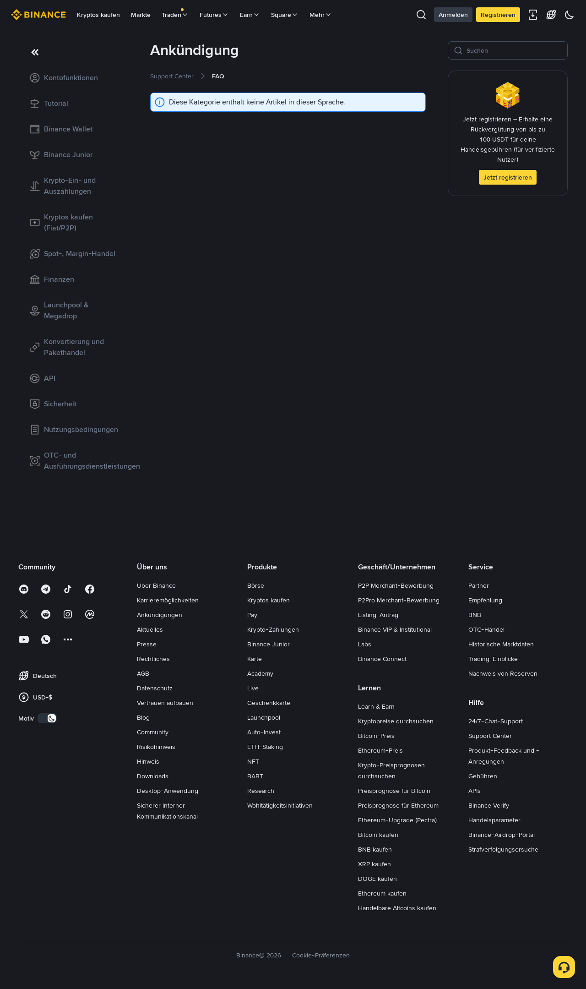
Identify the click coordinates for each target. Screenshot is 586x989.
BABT (255, 776)
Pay (252, 615)
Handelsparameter (494, 820)
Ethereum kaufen (382, 893)
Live (253, 688)
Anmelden (453, 15)
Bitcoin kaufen (378, 835)
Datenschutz (155, 688)
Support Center (490, 736)
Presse (147, 644)
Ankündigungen (159, 615)
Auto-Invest (264, 732)
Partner (478, 585)
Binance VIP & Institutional (395, 629)
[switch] (47, 718)
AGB (143, 673)
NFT (253, 761)
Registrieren (498, 15)
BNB (474, 615)
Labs (364, 644)
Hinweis (148, 761)
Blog (143, 717)
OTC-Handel (486, 629)
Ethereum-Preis (380, 750)
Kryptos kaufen (98, 15)
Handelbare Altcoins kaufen (397, 908)
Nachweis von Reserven (502, 673)
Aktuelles (150, 629)
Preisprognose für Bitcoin (394, 791)
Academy (260, 673)
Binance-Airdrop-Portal (501, 835)
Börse (255, 585)
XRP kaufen (374, 864)
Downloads (152, 776)
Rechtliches (153, 659)
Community (152, 732)
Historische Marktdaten (501, 644)
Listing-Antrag (378, 615)
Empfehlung (485, 600)
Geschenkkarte (268, 703)
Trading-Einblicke (493, 659)
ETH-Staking (265, 747)
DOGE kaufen (377, 878)
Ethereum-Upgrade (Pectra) (397, 820)
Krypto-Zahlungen (273, 629)
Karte (254, 659)
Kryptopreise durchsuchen (396, 721)
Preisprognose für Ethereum (398, 805)
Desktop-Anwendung (167, 791)
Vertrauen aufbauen (165, 703)
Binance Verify (488, 805)
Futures (214, 15)
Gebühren (482, 776)
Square (284, 15)
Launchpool (263, 717)
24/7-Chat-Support (495, 721)
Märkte (141, 15)
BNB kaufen (375, 849)
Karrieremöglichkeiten (168, 600)
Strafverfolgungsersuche (503, 849)
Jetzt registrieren (507, 177)
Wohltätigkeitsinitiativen (280, 805)
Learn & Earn (376, 706)
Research (260, 791)
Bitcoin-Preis (376, 736)
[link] (73, 78)
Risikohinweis (156, 747)
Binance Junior (268, 644)
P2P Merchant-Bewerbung (396, 585)
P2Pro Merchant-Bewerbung (399, 600)
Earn (250, 15)
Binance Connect (382, 659)
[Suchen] (514, 50)
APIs (474, 791)
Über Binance (156, 585)
